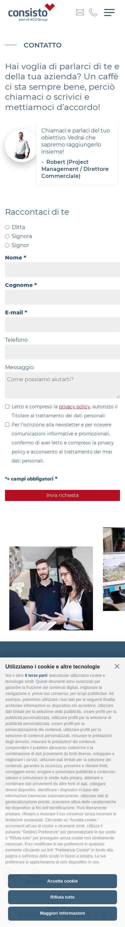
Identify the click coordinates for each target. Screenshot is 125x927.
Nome (13, 257)
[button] (117, 666)
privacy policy (74, 406)
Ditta (18, 227)
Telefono (16, 340)
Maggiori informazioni (62, 913)
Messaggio (19, 367)
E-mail (14, 312)
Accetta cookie (62, 881)
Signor (20, 245)
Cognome (19, 285)
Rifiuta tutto (62, 897)
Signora (22, 236)
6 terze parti (36, 675)
